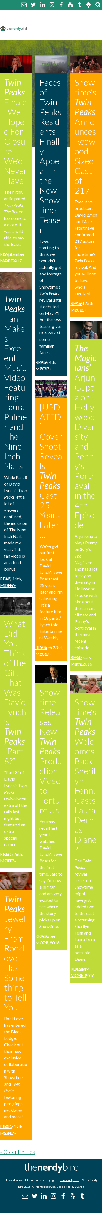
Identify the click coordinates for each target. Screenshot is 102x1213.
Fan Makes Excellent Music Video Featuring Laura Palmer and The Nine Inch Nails (15, 382)
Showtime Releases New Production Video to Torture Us (50, 751)
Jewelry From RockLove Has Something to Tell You (15, 953)
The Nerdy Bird (69, 1180)
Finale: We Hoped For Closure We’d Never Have (15, 131)
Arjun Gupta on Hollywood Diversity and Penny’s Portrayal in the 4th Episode (85, 436)
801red (79, 1186)
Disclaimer (81, 21)
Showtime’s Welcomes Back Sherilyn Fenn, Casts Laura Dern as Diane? (86, 776)
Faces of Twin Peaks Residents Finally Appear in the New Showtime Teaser (50, 156)
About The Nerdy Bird (53, 14)
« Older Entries (17, 1151)
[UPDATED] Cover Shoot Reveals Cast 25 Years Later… (50, 471)
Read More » (8, 257)
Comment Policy (47, 21)
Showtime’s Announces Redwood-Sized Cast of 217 (85, 136)
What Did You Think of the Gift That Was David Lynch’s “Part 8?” (15, 692)
